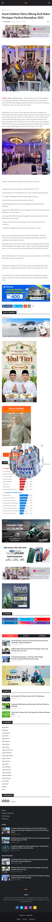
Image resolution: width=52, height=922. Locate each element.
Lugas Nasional (6, 733)
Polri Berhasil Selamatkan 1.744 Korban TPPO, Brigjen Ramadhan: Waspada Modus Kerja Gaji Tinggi (27, 658)
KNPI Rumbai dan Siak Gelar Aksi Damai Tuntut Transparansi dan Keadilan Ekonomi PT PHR (30, 839)
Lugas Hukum (5, 747)
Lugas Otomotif (6, 769)
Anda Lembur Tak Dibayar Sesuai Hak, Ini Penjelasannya (27, 696)
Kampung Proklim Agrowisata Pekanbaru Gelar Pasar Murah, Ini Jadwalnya (30, 705)
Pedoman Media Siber (8, 813)
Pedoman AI (5, 819)
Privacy (25, 919)
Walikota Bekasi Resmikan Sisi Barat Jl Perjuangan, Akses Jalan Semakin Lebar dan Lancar (29, 649)
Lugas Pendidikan (6, 775)
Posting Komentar (7, 317)
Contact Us (32, 919)
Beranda (4, 10)
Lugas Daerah (5, 738)
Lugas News (10, 10)
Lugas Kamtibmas (7, 752)
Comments (42, 636)
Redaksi (4, 810)
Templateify (29, 915)
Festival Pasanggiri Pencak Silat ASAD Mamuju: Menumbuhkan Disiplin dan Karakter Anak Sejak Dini (30, 847)
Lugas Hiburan (6, 744)
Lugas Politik (5, 781)
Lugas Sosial (5, 784)
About (18, 919)
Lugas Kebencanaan (7, 755)
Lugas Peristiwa (6, 778)
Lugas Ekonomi (6, 741)
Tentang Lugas (6, 816)
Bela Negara (5, 727)
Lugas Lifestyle (6, 761)
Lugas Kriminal (6, 758)
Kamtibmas (5, 730)
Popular (10, 636)
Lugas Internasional (7, 750)
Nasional (4, 786)
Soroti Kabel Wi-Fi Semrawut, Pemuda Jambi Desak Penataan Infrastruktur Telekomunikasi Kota (29, 641)
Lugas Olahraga (6, 767)
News (3, 789)
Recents (26, 636)
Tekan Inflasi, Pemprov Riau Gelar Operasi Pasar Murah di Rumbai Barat (30, 713)
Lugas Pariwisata (6, 772)
